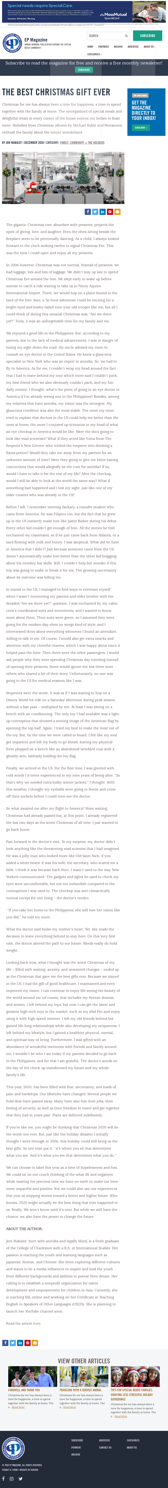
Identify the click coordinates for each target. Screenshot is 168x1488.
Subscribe (84, 69)
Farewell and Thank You (24, 1390)
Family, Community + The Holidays (82, 143)
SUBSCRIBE (147, 35)
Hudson (34, 1469)
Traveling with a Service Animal (80, 1390)
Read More (18, 1407)
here (36, 1324)
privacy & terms (10, 1469)
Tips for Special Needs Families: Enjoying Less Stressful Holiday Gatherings (132, 1394)
